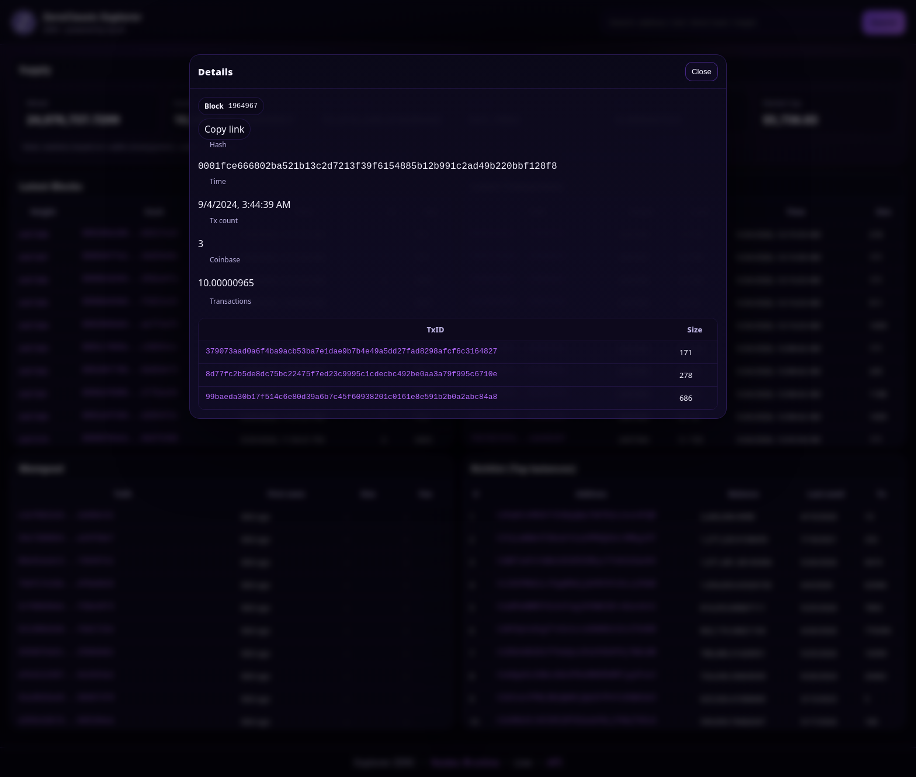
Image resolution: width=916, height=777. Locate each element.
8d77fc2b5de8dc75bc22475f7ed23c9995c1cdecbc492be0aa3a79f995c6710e (351, 377)
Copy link (224, 129)
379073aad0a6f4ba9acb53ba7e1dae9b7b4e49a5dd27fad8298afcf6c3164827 (351, 354)
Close (702, 71)
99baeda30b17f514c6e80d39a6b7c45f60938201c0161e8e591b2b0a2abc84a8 (351, 400)
